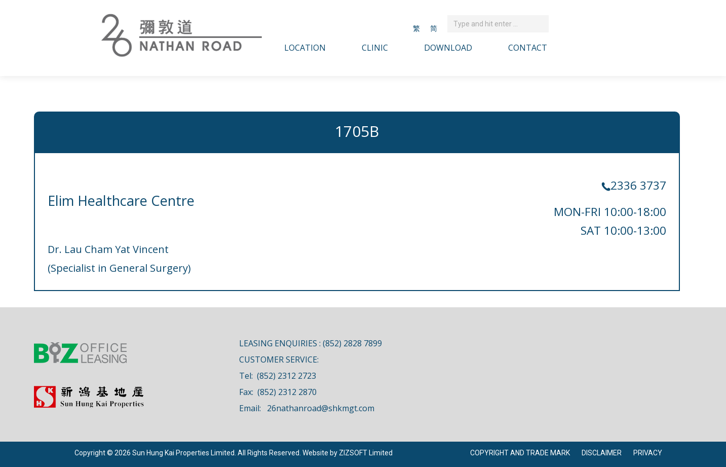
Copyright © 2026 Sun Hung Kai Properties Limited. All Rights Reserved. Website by (206, 453)
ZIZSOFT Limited (366, 453)
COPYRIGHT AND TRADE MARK (520, 453)
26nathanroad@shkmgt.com (320, 408)
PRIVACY (647, 453)
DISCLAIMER (602, 453)
